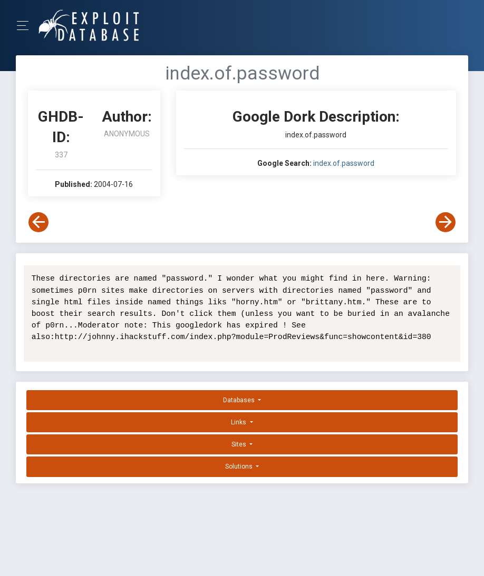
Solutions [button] (239, 466)
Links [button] (239, 422)
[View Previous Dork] (38, 222)
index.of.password (343, 163)
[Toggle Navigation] (26, 25)
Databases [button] (239, 400)
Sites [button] (239, 444)
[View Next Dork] (445, 222)
